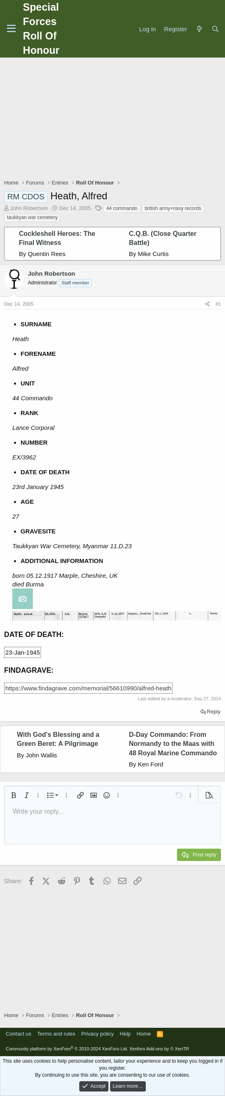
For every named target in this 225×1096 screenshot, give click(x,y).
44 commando (122, 208)
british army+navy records (173, 208)
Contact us (18, 1034)
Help (125, 1034)
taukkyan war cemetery (32, 217)
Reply (213, 711)
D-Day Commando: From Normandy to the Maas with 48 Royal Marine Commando (173, 744)
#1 (218, 304)
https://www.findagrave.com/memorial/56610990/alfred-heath (88, 688)
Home (144, 1034)
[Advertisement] (114, 119)
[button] (13, 795)
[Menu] (11, 28)
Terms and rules (56, 1034)
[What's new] (199, 29)
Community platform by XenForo (67, 1048)
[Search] (215, 29)
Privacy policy (97, 1034)
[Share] (207, 304)
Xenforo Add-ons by (159, 1048)
